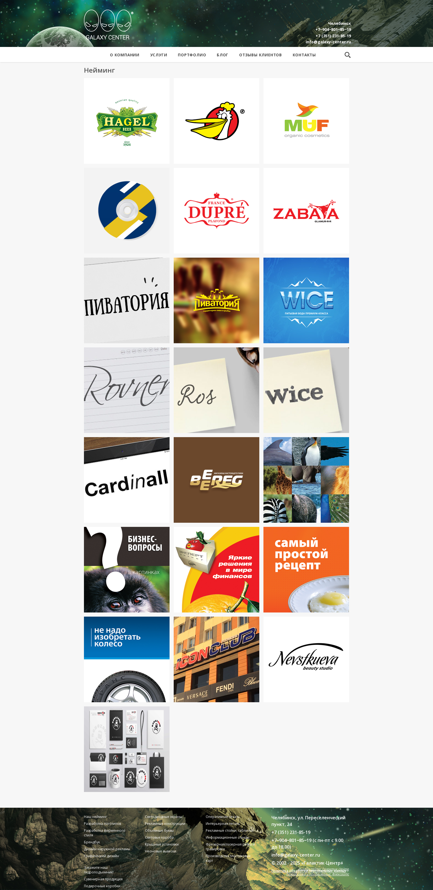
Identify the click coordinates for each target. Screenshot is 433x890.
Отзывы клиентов (260, 54)
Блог (222, 54)
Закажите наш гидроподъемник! (98, 870)
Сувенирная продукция (103, 879)
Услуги (158, 54)
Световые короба (159, 837)
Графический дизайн (101, 856)
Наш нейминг (95, 816)
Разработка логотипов (102, 823)
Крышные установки (162, 844)
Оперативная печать (223, 816)
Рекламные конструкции (165, 823)
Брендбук (92, 842)
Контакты (304, 54)
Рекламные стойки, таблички (230, 830)
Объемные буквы (159, 830)
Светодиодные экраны (163, 816)
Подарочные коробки (102, 886)
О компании (124, 54)
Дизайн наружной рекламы (107, 849)
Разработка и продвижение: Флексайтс (317, 874)
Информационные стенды (227, 837)
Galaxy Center (108, 24)
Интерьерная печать (223, 823)
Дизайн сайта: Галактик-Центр (324, 869)
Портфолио (192, 54)
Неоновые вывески (160, 851)
